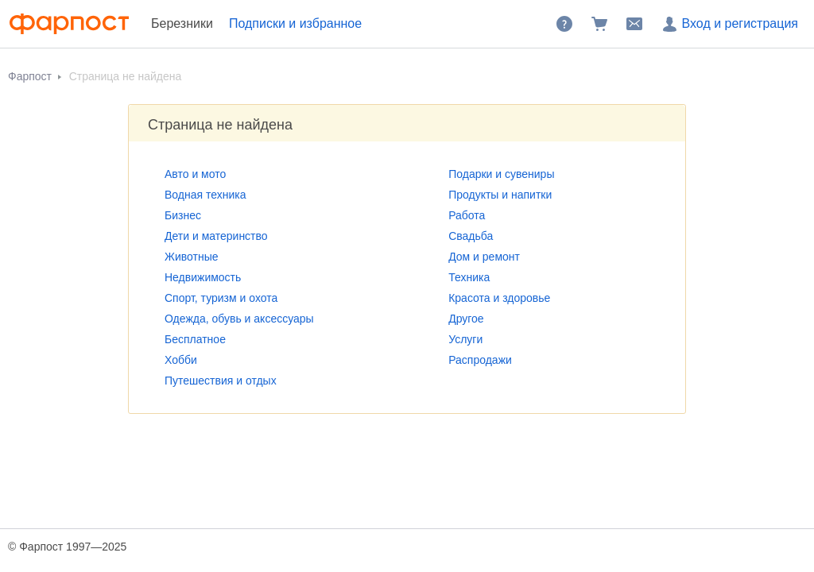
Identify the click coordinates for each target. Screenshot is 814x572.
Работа (466, 215)
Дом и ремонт (484, 256)
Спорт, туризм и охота (221, 298)
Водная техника (205, 194)
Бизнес (183, 215)
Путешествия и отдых (221, 380)
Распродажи (480, 360)
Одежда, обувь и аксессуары (239, 318)
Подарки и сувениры (501, 174)
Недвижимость (203, 277)
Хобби (181, 360)
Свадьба (470, 236)
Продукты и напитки (500, 194)
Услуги (465, 339)
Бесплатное (195, 339)
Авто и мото (195, 174)
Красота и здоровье (499, 298)
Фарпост (31, 76)
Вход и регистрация (729, 23)
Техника (469, 277)
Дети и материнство (216, 236)
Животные (192, 256)
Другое (465, 318)
